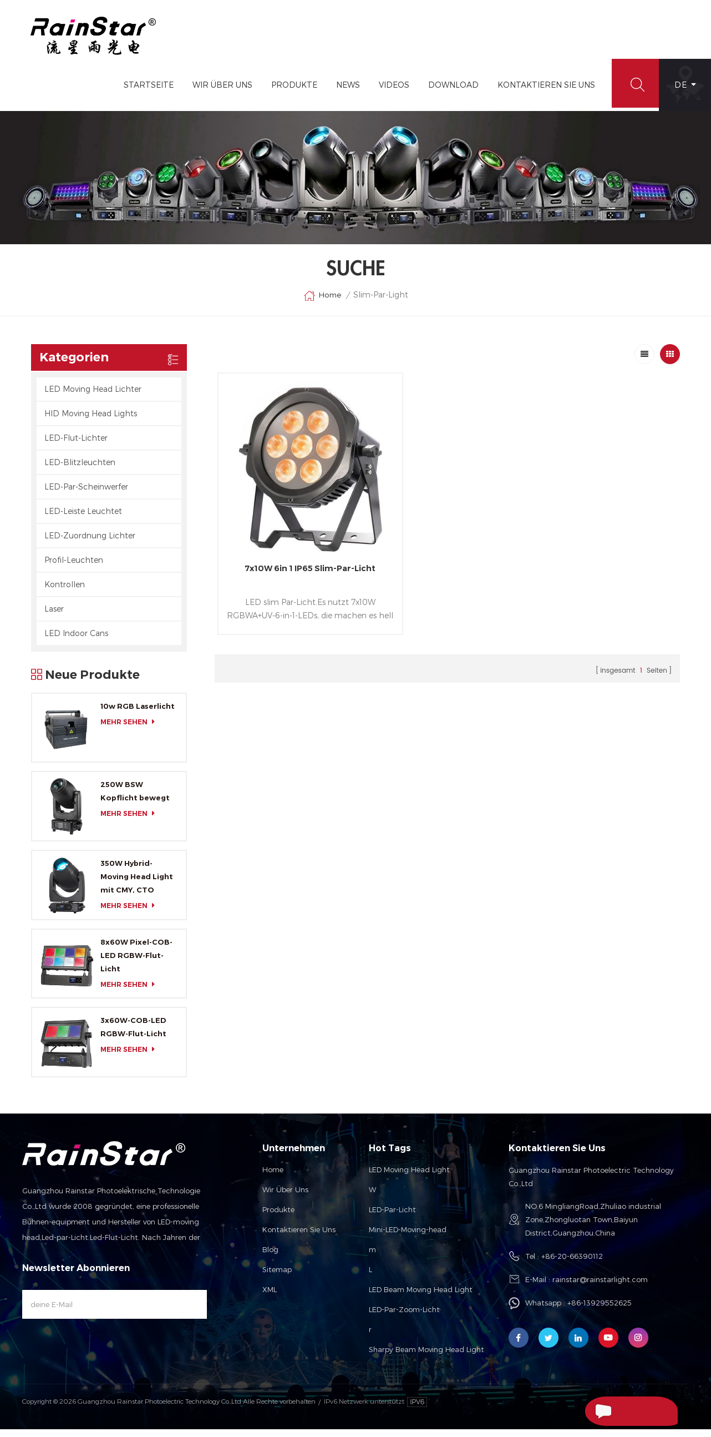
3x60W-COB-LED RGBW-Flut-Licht (133, 1034)
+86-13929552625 (599, 1310)
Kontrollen (64, 591)
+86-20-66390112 (572, 1263)
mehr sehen (130, 729)
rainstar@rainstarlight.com (600, 1287)
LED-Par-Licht (392, 1217)
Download (448, 92)
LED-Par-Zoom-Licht (404, 1317)
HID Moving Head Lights (90, 420)
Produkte (289, 92)
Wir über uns (285, 1197)
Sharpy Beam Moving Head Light (426, 1357)
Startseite (144, 92)
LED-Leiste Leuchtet (83, 518)
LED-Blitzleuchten (79, 469)
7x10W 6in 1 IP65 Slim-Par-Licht (292, 546)
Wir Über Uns (217, 92)
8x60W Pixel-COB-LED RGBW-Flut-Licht (136, 963)
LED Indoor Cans (76, 640)
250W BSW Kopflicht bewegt (135, 799)
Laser (54, 616)
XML (269, 1297)
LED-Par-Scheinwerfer (86, 493)
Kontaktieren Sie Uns (541, 92)
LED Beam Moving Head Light (421, 1297)
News (343, 92)
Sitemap (277, 1277)
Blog (270, 1257)
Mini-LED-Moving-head (407, 1237)
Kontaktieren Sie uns (299, 1237)
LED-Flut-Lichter (76, 445)
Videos (389, 92)
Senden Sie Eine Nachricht (613, 1412)
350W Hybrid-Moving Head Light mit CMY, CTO (136, 884)
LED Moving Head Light (409, 1177)
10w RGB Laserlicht (137, 713)
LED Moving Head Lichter (92, 396)
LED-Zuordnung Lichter (89, 542)
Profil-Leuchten (73, 567)
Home (322, 303)
